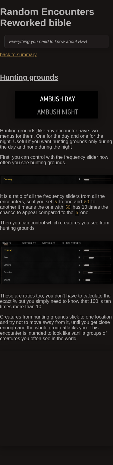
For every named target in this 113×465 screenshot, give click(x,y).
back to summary (18, 54)
